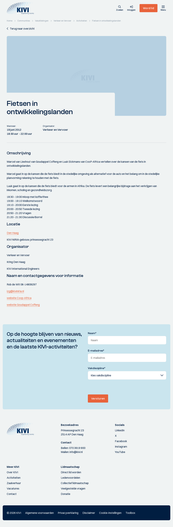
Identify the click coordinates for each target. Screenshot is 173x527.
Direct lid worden (71, 472)
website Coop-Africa (19, 298)
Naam (92, 333)
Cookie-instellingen (110, 512)
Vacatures (13, 488)
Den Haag (13, 233)
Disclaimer (88, 512)
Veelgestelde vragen (73, 488)
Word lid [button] (148, 8)
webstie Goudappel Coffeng (23, 304)
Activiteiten (13, 477)
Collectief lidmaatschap (75, 483)
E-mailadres (96, 350)
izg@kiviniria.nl (15, 291)
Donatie (65, 494)
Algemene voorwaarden (39, 512)
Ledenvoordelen (70, 477)
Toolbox (130, 512)
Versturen (98, 398)
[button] (119, 8)
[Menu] (163, 8)
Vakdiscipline (96, 368)
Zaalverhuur (14, 483)
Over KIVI (12, 472)
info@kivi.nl (76, 452)
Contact (12, 494)
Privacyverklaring (68, 512)
